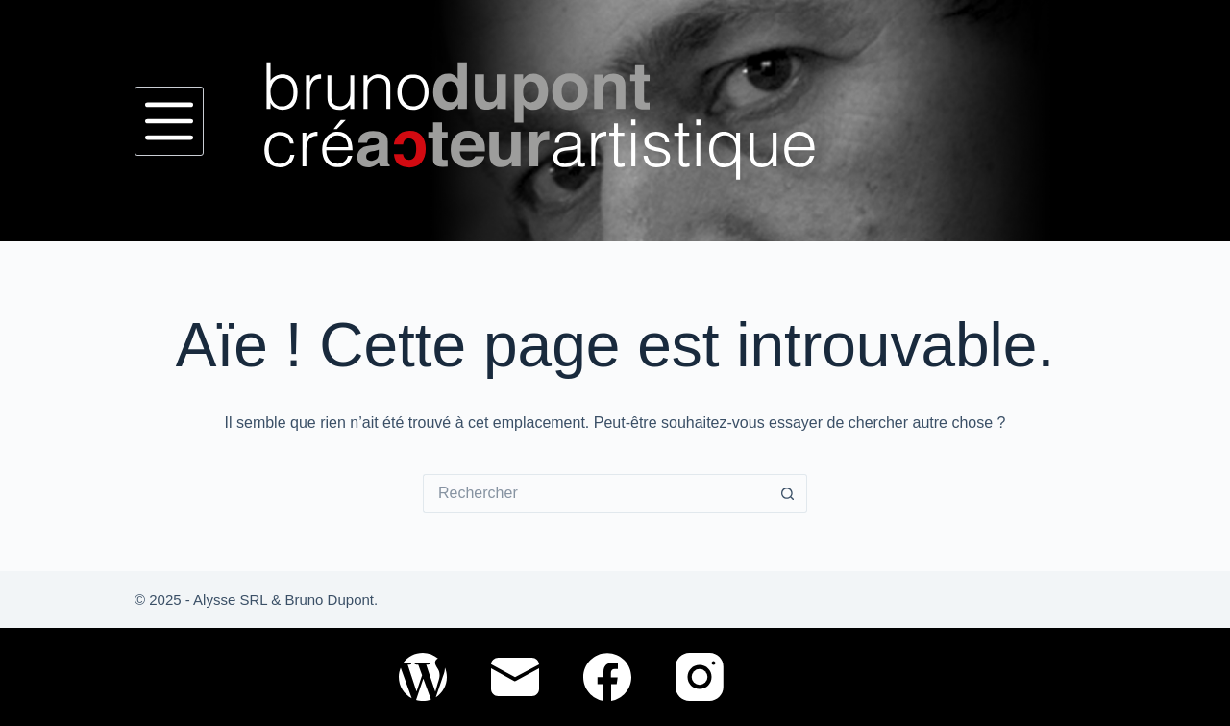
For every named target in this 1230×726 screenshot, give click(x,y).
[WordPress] (423, 677)
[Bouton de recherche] (788, 493)
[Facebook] (607, 677)
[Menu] (169, 121)
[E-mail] (515, 677)
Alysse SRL (230, 599)
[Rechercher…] (596, 493)
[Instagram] (700, 677)
